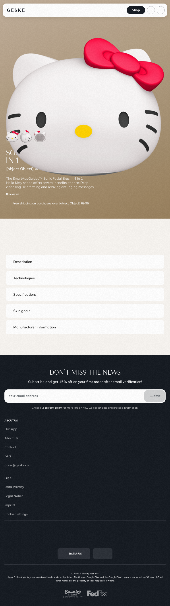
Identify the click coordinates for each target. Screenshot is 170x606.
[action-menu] (161, 10)
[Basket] (151, 10)
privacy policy (53, 407)
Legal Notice (13, 496)
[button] (85, 262)
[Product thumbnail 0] (12, 136)
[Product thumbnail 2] (40, 136)
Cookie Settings (16, 514)
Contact (10, 447)
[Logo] (16, 10)
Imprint (9, 505)
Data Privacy (14, 487)
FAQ (7, 456)
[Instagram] (65, 531)
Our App (10, 429)
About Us (11, 438)
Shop (136, 10)
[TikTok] (78, 531)
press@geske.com (17, 465)
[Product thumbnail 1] (26, 136)
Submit (155, 396)
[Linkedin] (105, 531)
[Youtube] (91, 531)
